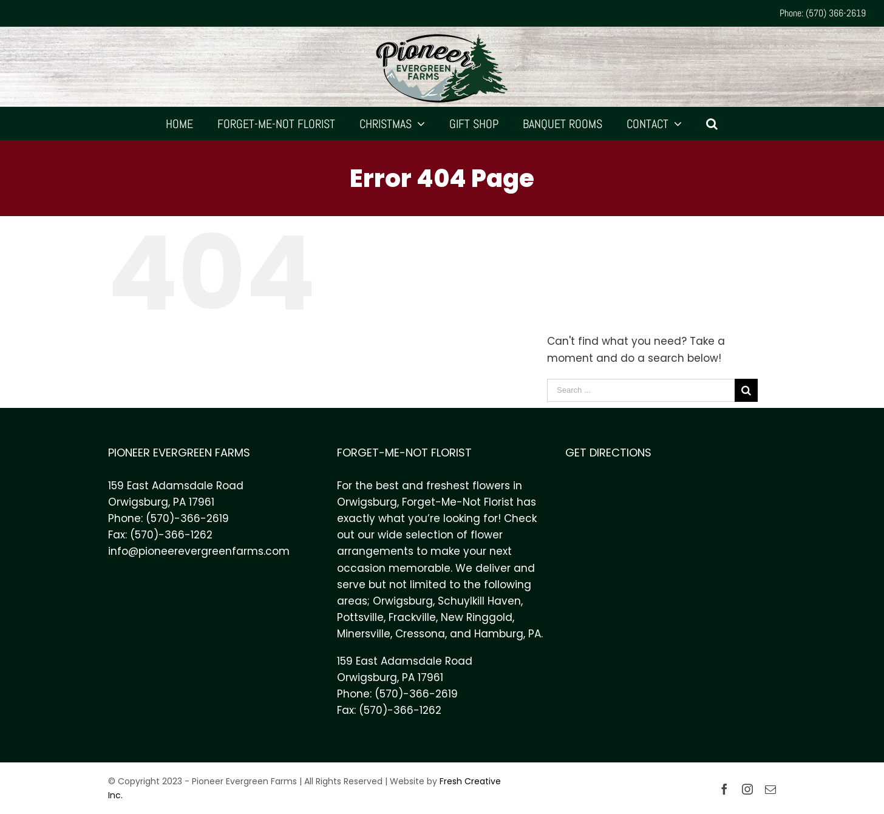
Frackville (412, 617)
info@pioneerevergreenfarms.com (199, 551)
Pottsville (360, 617)
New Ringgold (476, 617)
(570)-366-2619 (187, 518)
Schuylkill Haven (479, 601)
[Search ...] (641, 390)
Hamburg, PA (507, 633)
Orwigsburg (403, 601)
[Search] (712, 123)
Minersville (363, 633)
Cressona (420, 633)
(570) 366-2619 (836, 13)
